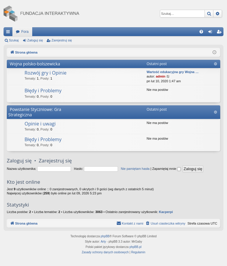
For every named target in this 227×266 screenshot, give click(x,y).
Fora (25, 32)
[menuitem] (201, 31)
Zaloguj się (35, 40)
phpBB (105, 236)
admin (160, 76)
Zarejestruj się (61, 40)
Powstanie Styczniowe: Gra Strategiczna (34, 112)
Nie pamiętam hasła (135, 168)
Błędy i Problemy (43, 90)
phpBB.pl (135, 247)
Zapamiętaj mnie (166, 168)
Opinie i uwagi (40, 123)
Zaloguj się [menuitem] (211, 33)
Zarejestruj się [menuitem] (220, 33)
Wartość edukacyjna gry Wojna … (173, 72)
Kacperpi (166, 212)
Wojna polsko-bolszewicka (35, 64)
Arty (103, 241)
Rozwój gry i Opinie (46, 73)
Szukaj (14, 40)
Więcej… (9, 33)
